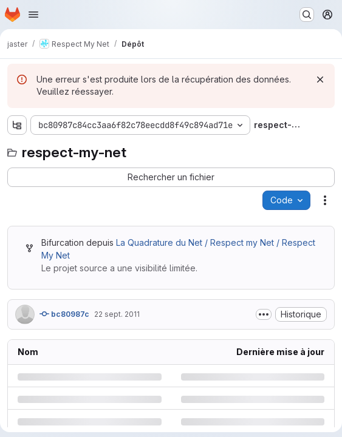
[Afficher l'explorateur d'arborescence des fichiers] (17, 125)
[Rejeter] (320, 79)
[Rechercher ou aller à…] (306, 14)
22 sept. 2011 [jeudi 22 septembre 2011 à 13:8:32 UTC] (117, 314)
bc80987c (64, 314)
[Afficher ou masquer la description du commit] (264, 314)
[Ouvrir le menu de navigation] (33, 14)
